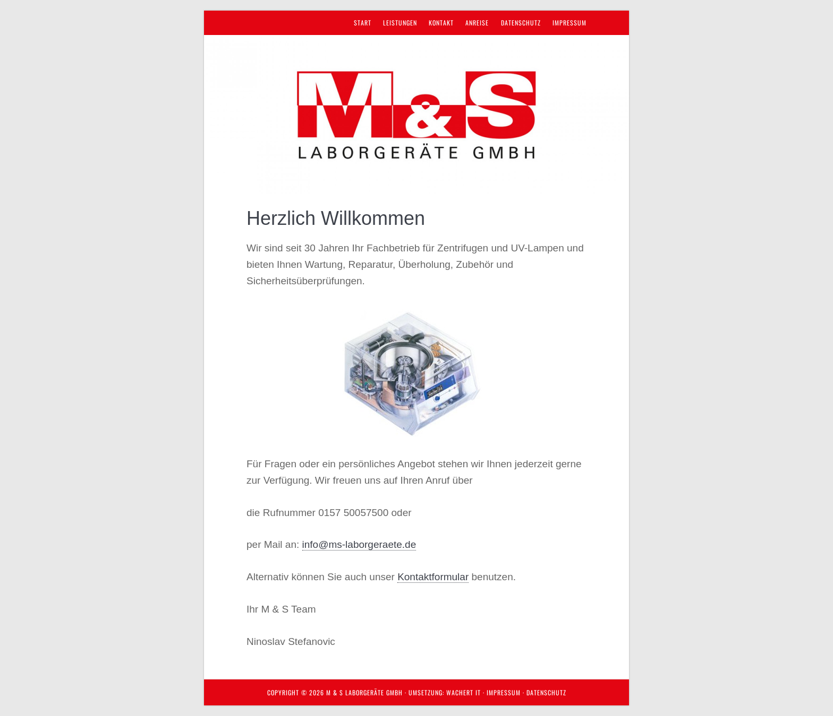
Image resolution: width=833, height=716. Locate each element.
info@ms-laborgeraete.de (359, 544)
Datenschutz (546, 692)
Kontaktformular (433, 576)
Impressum (504, 692)
